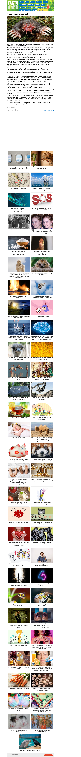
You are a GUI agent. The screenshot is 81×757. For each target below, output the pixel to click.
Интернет (39, 1)
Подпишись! (48, 755)
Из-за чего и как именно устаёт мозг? (18, 523)
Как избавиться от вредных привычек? (42, 418)
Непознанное (23, 7)
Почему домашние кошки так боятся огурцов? (42, 167)
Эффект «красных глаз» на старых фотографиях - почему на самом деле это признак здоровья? (42, 231)
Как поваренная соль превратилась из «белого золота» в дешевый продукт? (18, 253)
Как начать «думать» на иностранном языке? (41, 564)
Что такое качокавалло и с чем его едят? (19, 667)
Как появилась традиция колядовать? (42, 730)
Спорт (29, 10)
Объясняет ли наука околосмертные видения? (18, 584)
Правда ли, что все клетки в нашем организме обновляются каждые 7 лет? (19, 210)
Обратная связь (43, 10)
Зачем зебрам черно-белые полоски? (42, 398)
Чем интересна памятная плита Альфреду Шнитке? (19, 398)
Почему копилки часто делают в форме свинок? (19, 460)
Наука (43, 4)
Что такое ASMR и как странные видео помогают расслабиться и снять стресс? (42, 647)
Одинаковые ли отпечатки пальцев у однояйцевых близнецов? (42, 253)
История (45, 1)
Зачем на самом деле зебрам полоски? (42, 543)
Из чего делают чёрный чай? (19, 417)
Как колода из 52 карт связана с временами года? (19, 564)
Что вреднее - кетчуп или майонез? (19, 503)
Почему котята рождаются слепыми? (18, 730)
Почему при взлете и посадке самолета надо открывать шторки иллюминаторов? (18, 168)
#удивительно (10, 105)
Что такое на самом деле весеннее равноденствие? (19, 316)
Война (26, 1)
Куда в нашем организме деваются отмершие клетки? (42, 358)
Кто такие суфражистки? (18, 230)
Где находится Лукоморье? (18, 188)
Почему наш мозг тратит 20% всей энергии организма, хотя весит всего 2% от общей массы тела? (42, 337)
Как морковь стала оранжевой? (19, 688)
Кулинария (30, 4)
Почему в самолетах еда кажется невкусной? (42, 604)
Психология (44, 7)
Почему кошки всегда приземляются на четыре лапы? (42, 296)
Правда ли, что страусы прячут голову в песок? (19, 358)
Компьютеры (23, 4)
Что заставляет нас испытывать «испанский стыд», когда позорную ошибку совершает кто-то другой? (18, 275)
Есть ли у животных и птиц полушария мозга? (42, 689)
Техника (35, 10)
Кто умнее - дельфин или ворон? (30, 750)
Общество (30, 7)
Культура (37, 4)
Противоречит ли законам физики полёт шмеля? (18, 604)
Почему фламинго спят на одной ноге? (18, 378)
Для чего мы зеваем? (18, 437)
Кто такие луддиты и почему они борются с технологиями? (42, 378)
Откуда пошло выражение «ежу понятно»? (42, 273)
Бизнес (21, 1)
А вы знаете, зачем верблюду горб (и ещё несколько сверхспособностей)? (42, 439)
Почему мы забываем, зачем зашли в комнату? (42, 503)
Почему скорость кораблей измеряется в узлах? (41, 189)
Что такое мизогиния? (42, 316)
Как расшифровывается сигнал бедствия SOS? (42, 209)
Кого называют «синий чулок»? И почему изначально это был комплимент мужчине (41, 625)
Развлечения (23, 10)
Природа (37, 7)
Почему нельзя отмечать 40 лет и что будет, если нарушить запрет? (42, 480)
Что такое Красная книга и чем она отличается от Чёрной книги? (42, 460)
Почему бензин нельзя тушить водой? (18, 296)
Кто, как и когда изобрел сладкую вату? (18, 709)
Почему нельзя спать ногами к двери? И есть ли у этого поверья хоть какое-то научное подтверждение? (18, 482)
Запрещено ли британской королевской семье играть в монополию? (42, 710)
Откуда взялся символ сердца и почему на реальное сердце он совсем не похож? (19, 544)
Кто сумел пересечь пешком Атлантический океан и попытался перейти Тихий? (19, 337)
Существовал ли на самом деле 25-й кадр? (42, 523)
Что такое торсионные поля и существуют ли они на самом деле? (18, 625)
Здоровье (32, 1)
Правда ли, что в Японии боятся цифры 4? (42, 584)
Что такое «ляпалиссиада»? (19, 645)
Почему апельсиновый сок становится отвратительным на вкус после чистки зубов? (42, 668)
